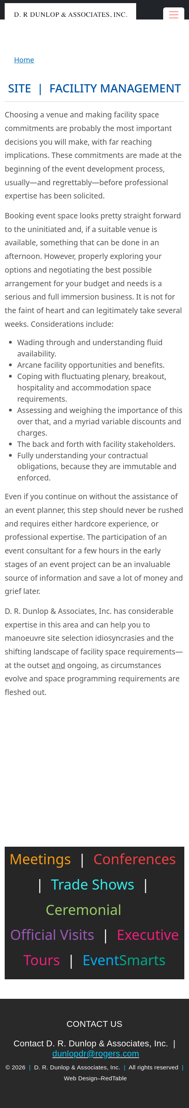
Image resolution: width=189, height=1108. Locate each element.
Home (24, 59)
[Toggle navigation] (173, 14)
